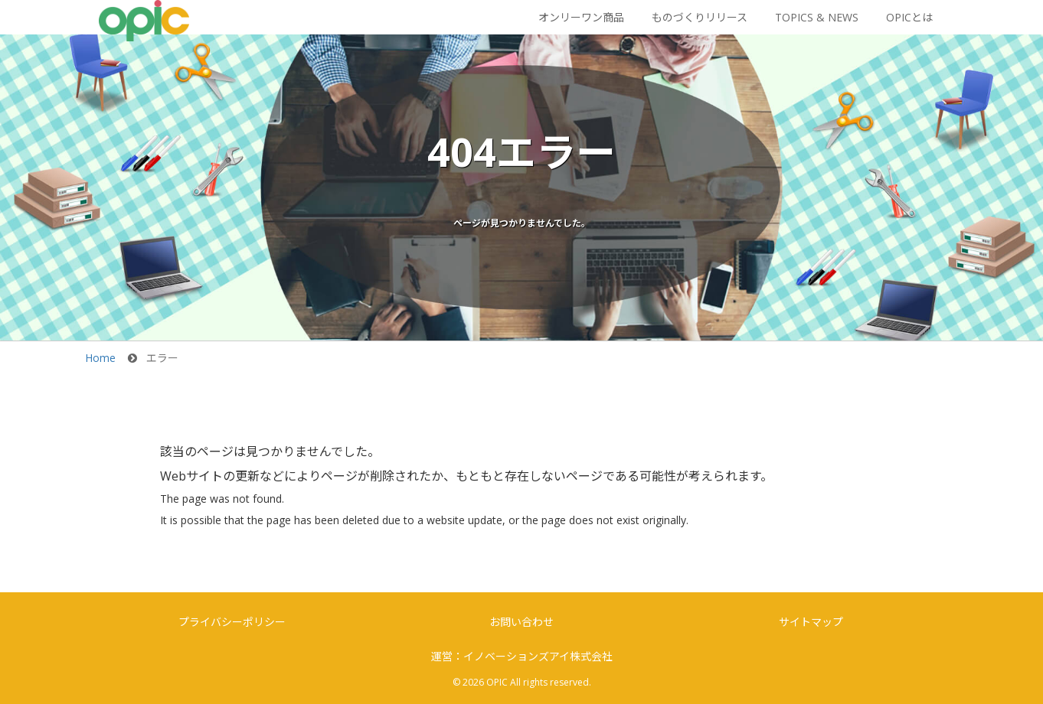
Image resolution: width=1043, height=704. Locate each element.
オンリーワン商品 (581, 17)
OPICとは (909, 17)
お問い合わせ (521, 621)
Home (100, 357)
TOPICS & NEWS (816, 17)
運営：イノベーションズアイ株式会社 (522, 656)
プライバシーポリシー (232, 621)
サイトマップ (811, 621)
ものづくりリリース (699, 17)
